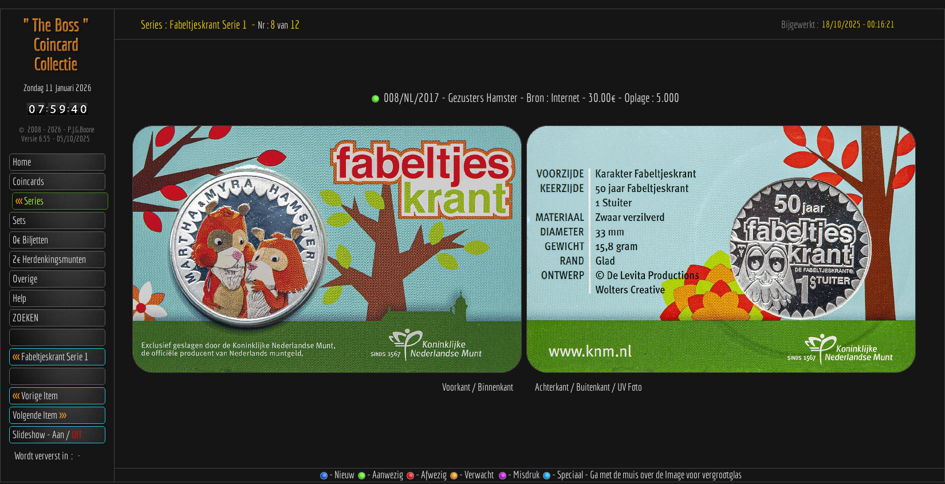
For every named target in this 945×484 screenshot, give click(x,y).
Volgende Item (39, 415)
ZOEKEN (25, 318)
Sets (19, 220)
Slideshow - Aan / (47, 434)
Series (29, 201)
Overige (25, 279)
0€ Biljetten (30, 240)
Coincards (28, 181)
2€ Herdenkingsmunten (49, 259)
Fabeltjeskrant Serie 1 (50, 357)
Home (22, 162)
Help (19, 298)
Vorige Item (35, 395)
